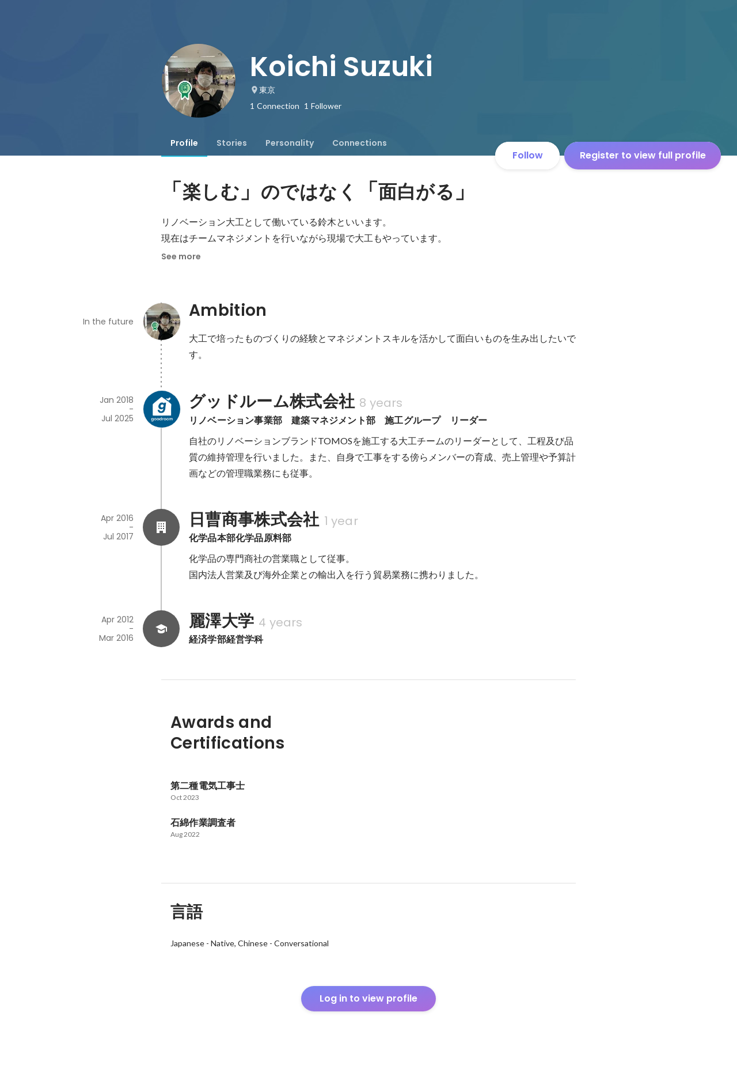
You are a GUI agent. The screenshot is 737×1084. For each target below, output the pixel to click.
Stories (231, 143)
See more (181, 256)
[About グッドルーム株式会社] (161, 409)
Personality (289, 143)
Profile (184, 143)
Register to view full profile (643, 155)
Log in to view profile (368, 998)
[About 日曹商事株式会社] (161, 527)
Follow (527, 155)
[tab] (184, 143)
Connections (359, 143)
